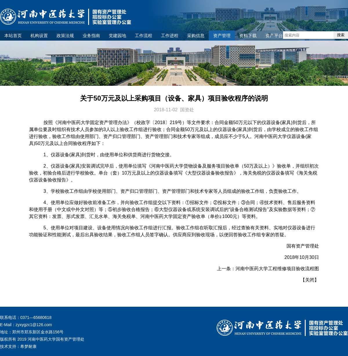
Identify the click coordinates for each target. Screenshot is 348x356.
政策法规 (65, 35)
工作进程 (169, 35)
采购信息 (195, 35)
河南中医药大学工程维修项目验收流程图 (277, 268)
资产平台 (274, 35)
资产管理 (222, 35)
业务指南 (91, 35)
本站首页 (13, 35)
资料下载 (248, 35)
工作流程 (143, 35)
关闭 (309, 279)
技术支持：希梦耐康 (18, 346)
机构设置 (39, 35)
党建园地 (117, 35)
